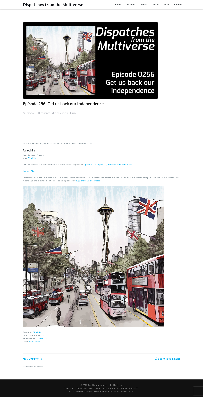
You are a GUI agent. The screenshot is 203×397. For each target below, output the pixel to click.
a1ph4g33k (42, 338)
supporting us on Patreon (88, 181)
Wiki (166, 4)
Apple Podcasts (84, 388)
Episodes (131, 4)
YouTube (123, 388)
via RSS (134, 388)
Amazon (114, 388)
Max (74, 113)
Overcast (97, 388)
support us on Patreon (123, 391)
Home (118, 4)
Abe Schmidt (35, 341)
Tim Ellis (32, 158)
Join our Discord (30, 171)
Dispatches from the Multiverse (53, 4)
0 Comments (32, 358)
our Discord (78, 391)
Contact (178, 4)
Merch (144, 4)
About (156, 4)
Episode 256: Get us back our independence (63, 103)
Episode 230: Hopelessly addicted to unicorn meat (108, 164)
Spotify (105, 388)
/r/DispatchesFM (92, 391)
